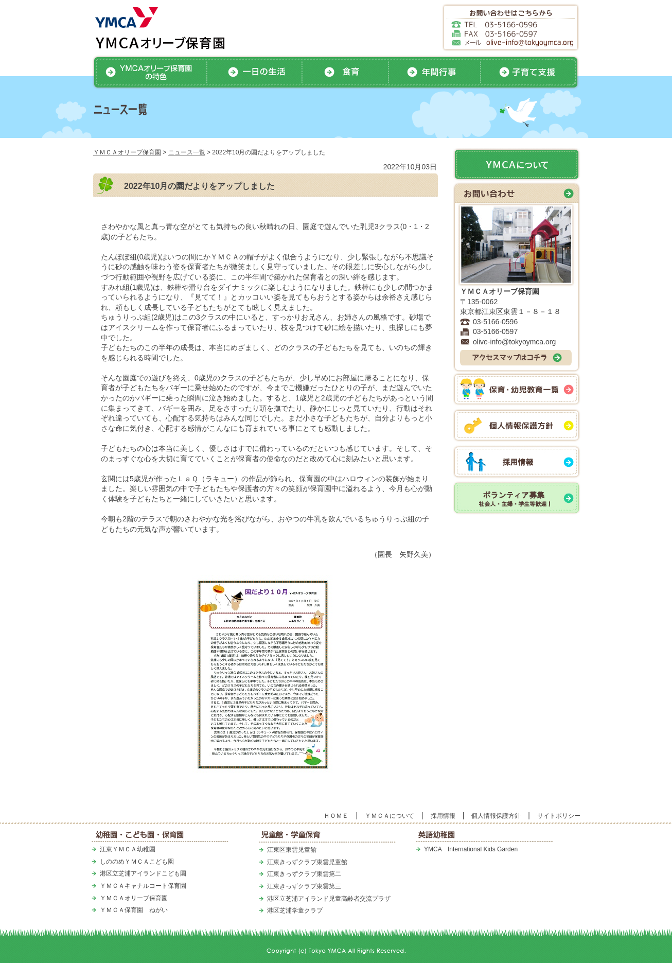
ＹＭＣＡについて (389, 815)
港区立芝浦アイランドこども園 (143, 873)
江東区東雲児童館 (291, 849)
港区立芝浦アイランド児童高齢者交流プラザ (329, 898)
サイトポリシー (558, 815)
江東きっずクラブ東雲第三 (304, 886)
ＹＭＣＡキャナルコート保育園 (143, 885)
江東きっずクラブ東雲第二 (304, 874)
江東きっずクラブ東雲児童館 (307, 862)
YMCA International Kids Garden (471, 849)
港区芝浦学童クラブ (295, 910)
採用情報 (443, 815)
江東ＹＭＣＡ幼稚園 (127, 849)
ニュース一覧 (186, 152)
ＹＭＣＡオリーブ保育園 (127, 152)
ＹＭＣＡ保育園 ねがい (134, 910)
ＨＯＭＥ (336, 815)
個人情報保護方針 (496, 815)
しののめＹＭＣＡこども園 (137, 861)
